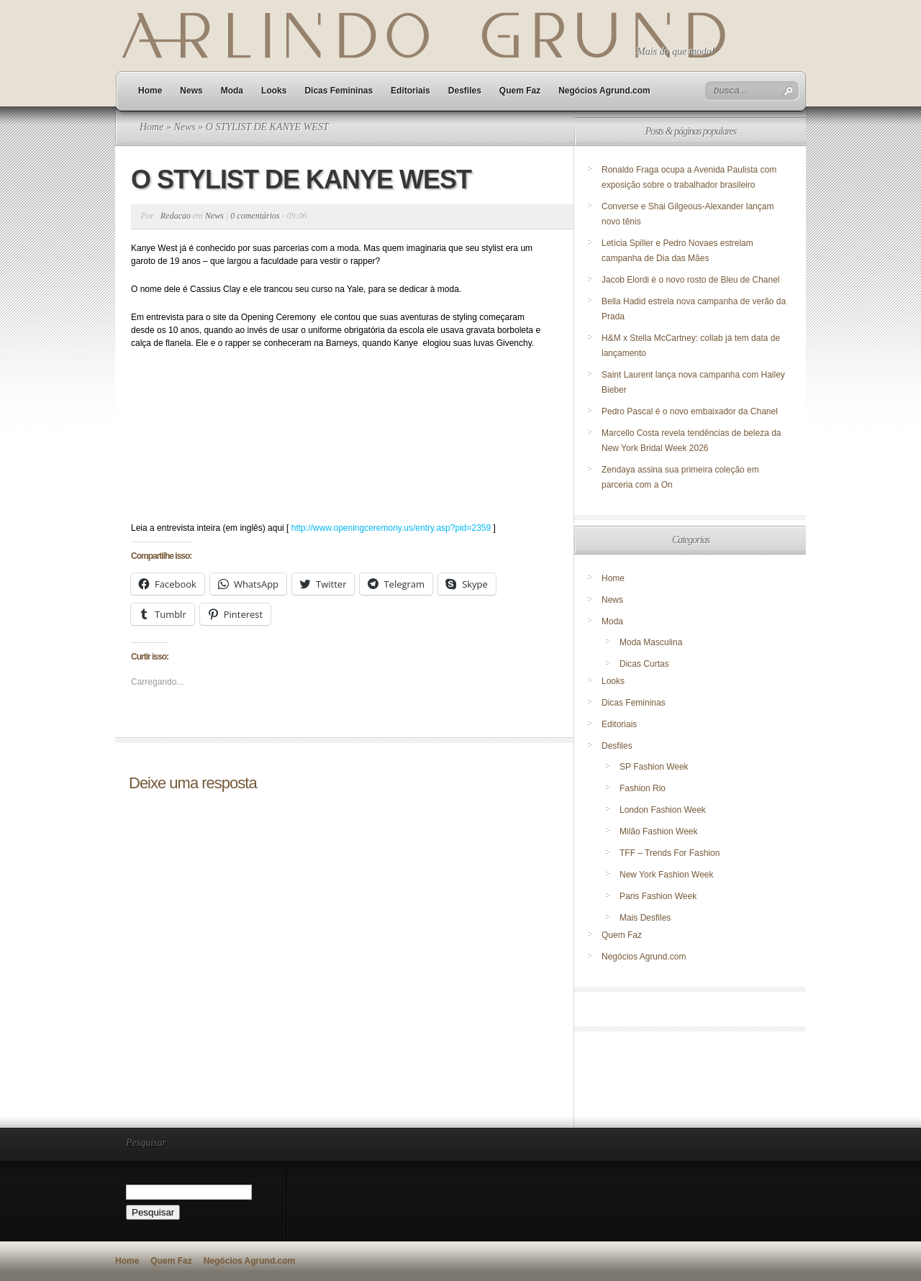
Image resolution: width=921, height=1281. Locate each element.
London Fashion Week (663, 810)
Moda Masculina (651, 642)
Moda (232, 91)
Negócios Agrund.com (604, 91)
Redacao (175, 216)
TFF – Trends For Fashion (670, 853)
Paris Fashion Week (658, 896)
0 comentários (254, 216)
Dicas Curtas (644, 664)
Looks (273, 91)
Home (150, 91)
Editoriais (410, 91)
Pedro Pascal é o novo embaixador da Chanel (691, 411)
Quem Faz (519, 91)
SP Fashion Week (654, 767)
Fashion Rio (643, 788)
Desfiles (464, 91)
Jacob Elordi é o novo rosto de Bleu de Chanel (691, 280)
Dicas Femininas (338, 91)
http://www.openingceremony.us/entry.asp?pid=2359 (391, 528)
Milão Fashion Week (659, 831)
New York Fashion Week (667, 875)
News (191, 91)
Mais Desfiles (645, 918)
